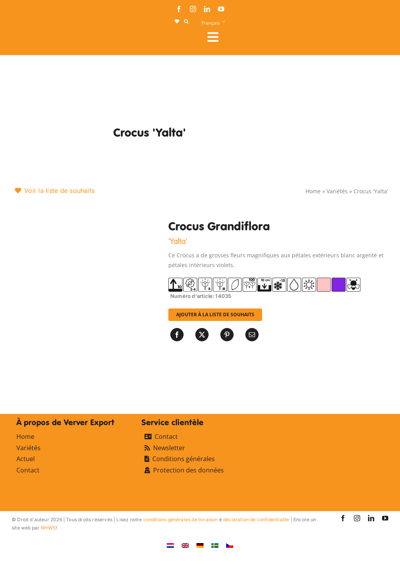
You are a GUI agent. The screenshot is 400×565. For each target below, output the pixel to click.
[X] (202, 334)
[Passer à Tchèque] (229, 545)
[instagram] (193, 9)
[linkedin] (207, 9)
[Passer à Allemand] (200, 545)
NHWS (48, 528)
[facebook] (179, 9)
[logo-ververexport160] (27, 39)
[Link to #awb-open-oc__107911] (294, 37)
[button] (186, 21)
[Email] (252, 334)
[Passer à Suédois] (214, 545)
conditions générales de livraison (180, 519)
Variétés (337, 191)
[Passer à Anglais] (185, 545)
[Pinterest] (227, 334)
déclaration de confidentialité (256, 519)
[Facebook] (177, 334)
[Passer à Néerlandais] (170, 545)
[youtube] (221, 9)
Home (313, 191)
